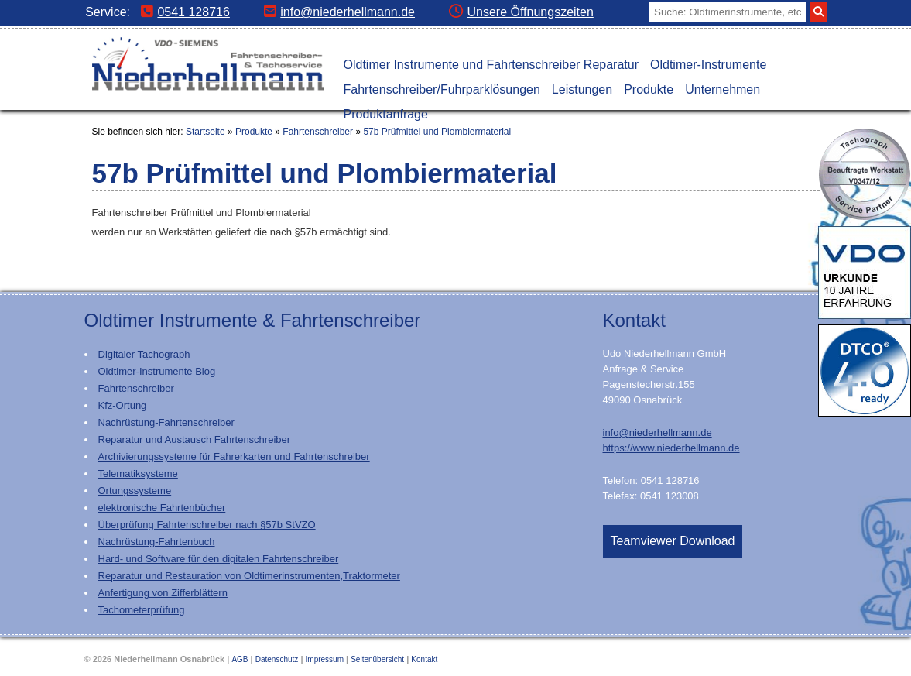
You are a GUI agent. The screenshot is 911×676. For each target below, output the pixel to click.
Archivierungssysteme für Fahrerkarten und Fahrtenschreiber (234, 456)
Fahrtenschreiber (318, 131)
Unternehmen (722, 89)
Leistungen (582, 89)
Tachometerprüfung (141, 610)
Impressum (325, 659)
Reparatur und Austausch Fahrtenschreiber (194, 439)
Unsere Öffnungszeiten (521, 12)
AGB (239, 659)
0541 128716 (185, 12)
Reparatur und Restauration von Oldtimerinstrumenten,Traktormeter (249, 576)
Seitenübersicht (377, 659)
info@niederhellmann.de (339, 12)
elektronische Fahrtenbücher (162, 507)
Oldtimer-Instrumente (708, 64)
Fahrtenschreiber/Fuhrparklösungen (442, 89)
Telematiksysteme (138, 473)
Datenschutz (277, 659)
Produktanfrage (386, 114)
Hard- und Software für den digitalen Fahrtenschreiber (218, 558)
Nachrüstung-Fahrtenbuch (156, 541)
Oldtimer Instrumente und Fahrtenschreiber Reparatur (491, 64)
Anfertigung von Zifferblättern (163, 593)
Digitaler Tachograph (144, 354)
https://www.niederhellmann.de (671, 448)
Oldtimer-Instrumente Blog (157, 371)
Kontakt (424, 659)
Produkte (648, 89)
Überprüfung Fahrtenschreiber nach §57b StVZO (207, 524)
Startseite (205, 131)
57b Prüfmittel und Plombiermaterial (437, 131)
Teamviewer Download (673, 540)
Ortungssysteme (135, 490)
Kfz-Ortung (122, 405)
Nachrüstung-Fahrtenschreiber (166, 422)
